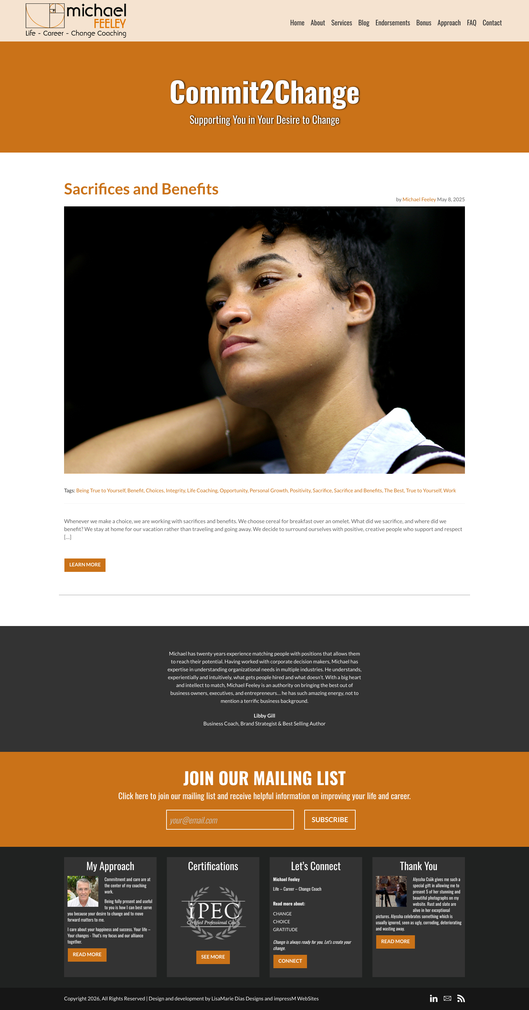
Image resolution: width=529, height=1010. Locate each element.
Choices (155, 491)
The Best (394, 491)
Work (449, 491)
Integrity (175, 491)
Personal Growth (269, 491)
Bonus (423, 22)
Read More (87, 955)
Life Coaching (202, 491)
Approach (449, 22)
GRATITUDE (285, 929)
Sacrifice (322, 491)
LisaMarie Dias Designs (237, 999)
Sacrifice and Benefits (358, 491)
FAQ (472, 22)
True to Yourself (423, 491)
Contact (492, 22)
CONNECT (290, 961)
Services (341, 22)
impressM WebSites (296, 999)
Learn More (85, 565)
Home (297, 22)
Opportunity (233, 491)
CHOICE (281, 921)
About (318, 22)
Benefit (135, 491)
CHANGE (282, 913)
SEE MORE (213, 957)
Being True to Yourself (100, 491)
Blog (363, 22)
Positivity (300, 491)
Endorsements (393, 22)
